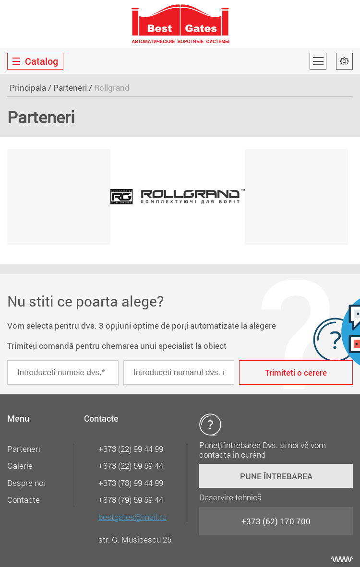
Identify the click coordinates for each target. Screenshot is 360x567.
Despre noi (26, 482)
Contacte (23, 499)
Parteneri (70, 87)
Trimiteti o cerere (296, 372)
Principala (28, 87)
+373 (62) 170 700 (276, 521)
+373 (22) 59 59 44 (130, 465)
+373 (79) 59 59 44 (130, 499)
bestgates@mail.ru (132, 516)
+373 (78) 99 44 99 (130, 482)
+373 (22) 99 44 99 (130, 448)
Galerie (20, 465)
